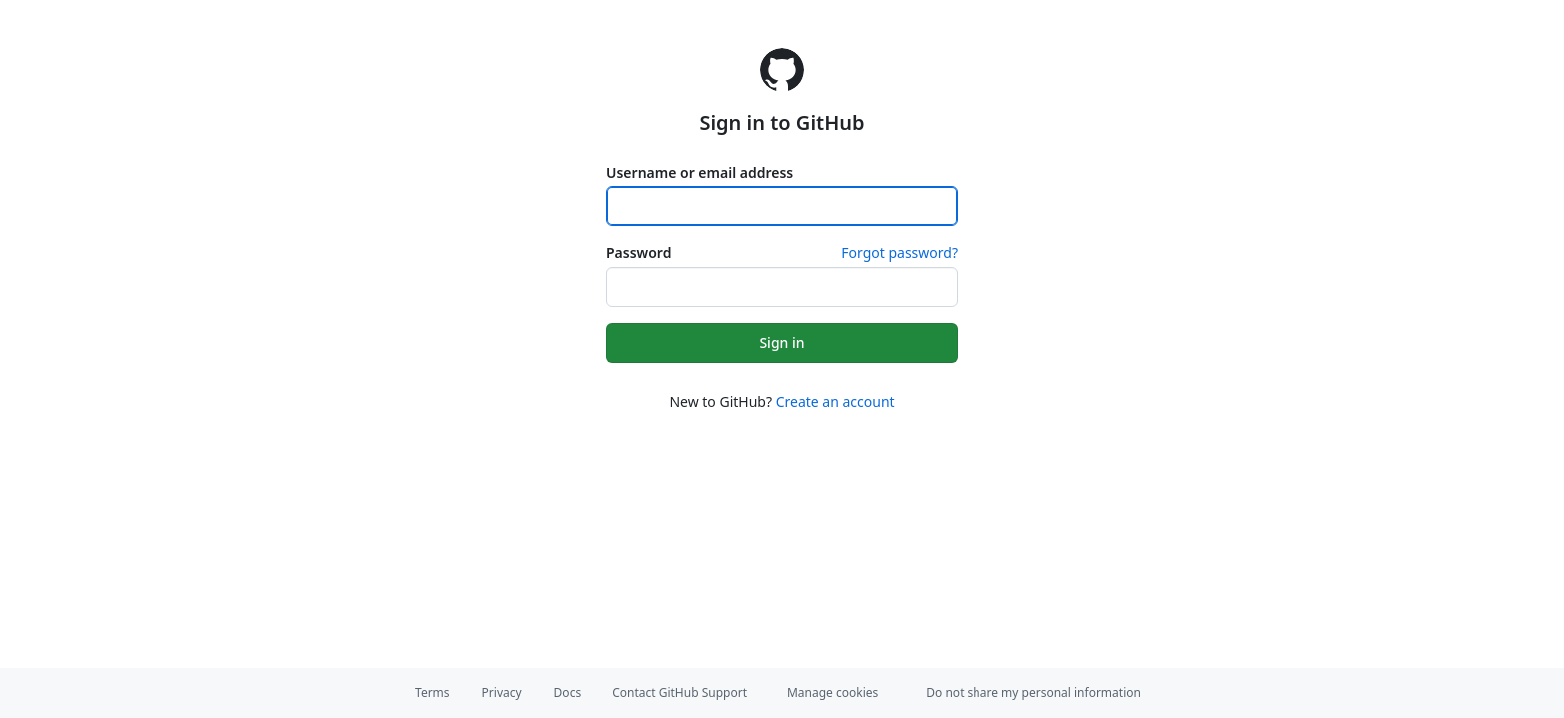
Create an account (835, 401)
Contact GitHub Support (679, 692)
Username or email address (699, 172)
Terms (432, 692)
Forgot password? (899, 252)
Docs (568, 692)
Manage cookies (832, 692)
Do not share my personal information (1033, 692)
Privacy (502, 692)
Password (638, 252)
